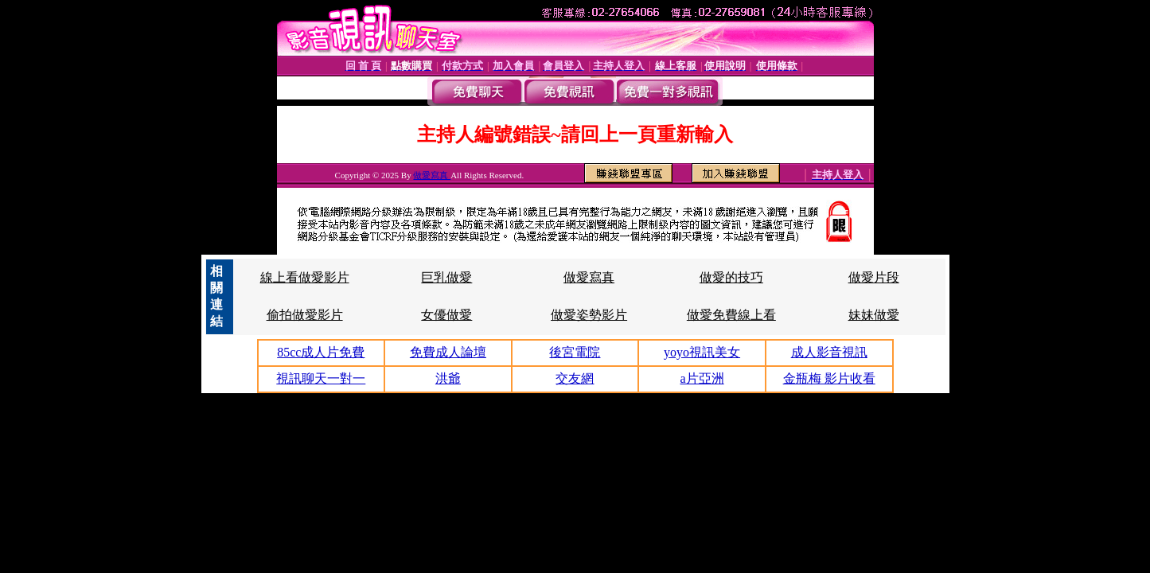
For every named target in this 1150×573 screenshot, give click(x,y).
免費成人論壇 (448, 352)
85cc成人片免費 (320, 352)
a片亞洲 (702, 378)
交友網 (575, 378)
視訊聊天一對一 (320, 378)
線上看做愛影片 (304, 277)
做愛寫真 (431, 175)
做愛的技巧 (731, 277)
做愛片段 (873, 277)
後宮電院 (574, 352)
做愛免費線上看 (731, 315)
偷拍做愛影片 (305, 315)
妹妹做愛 (873, 315)
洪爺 (448, 378)
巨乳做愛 (446, 277)
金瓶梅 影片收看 (829, 378)
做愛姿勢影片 (589, 315)
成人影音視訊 (829, 352)
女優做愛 (446, 315)
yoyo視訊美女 (702, 352)
